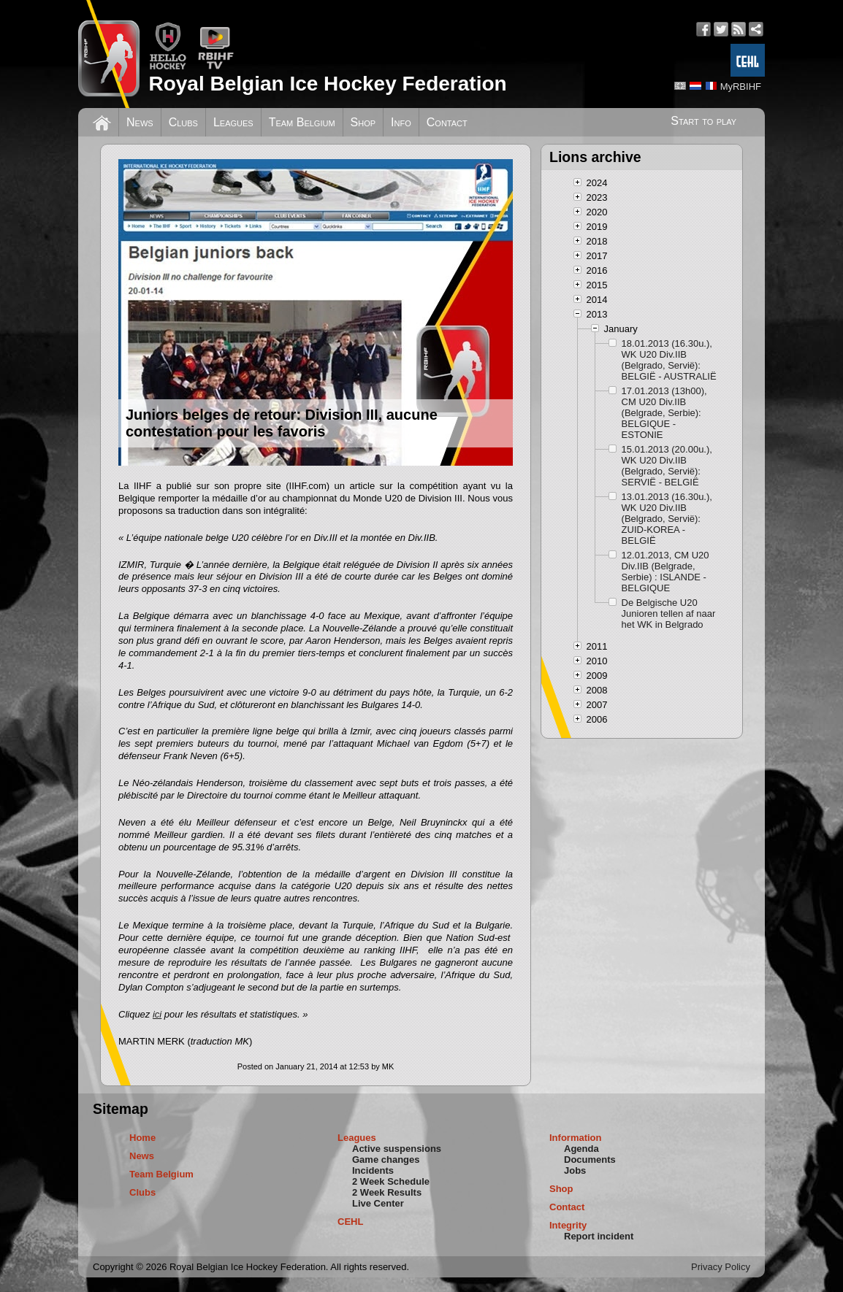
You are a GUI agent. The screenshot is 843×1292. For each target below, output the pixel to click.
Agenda (581, 1148)
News (139, 122)
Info (401, 122)
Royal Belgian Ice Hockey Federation (327, 83)
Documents (590, 1159)
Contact (447, 122)
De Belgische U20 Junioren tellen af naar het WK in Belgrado (669, 613)
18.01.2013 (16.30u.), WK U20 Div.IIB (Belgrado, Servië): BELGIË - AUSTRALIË (669, 360)
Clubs (183, 122)
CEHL (350, 1221)
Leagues (233, 122)
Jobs (575, 1170)
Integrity (568, 1225)
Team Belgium (302, 122)
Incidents (373, 1170)
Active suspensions (396, 1148)
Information (575, 1137)
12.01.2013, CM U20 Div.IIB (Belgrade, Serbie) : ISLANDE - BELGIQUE (665, 571)
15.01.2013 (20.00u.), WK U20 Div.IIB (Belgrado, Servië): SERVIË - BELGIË (667, 466)
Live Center (378, 1203)
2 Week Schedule (391, 1181)
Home (142, 1137)
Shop (363, 122)
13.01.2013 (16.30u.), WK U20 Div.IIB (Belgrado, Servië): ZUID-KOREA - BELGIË (667, 518)
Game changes (386, 1159)
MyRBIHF (740, 86)
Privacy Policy (720, 1266)
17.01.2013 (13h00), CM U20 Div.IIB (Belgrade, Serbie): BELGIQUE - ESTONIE (664, 412)
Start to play (703, 121)
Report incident (598, 1236)
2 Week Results (387, 1192)
